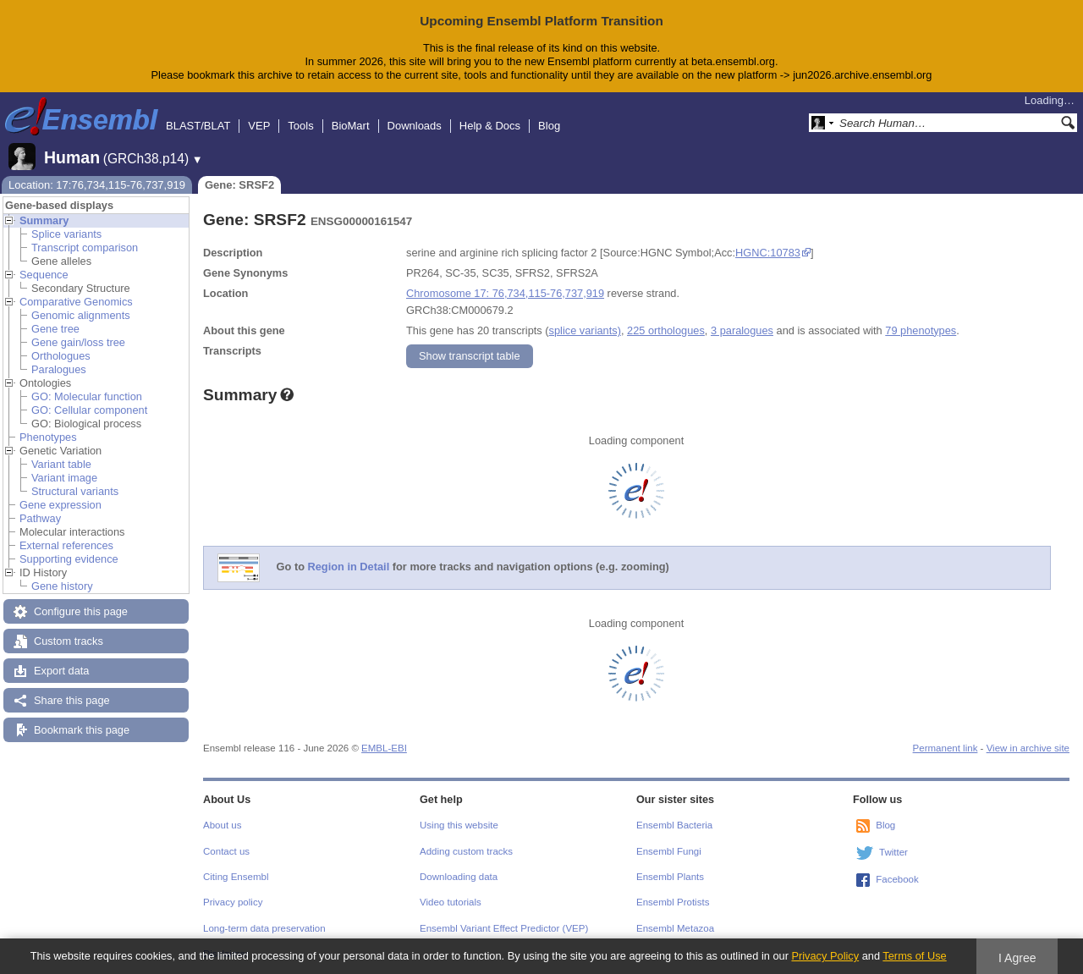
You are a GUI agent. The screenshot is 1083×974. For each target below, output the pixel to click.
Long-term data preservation (264, 928)
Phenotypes (48, 437)
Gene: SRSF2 (239, 185)
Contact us (226, 851)
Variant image (64, 477)
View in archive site (1028, 748)
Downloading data (459, 877)
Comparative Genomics (76, 301)
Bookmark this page (81, 730)
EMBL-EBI (384, 748)
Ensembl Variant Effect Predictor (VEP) (504, 928)
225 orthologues (666, 330)
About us (222, 825)
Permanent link (945, 748)
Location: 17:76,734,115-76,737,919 (96, 185)
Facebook (897, 879)
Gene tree (55, 328)
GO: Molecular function (86, 396)
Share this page (72, 700)
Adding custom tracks (466, 851)
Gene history (62, 586)
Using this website (459, 825)
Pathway (40, 518)
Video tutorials (450, 902)
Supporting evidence (68, 559)
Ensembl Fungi (668, 851)
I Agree (1017, 958)
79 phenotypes (920, 330)
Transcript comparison (84, 247)
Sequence (44, 274)
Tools (300, 125)
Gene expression (60, 504)
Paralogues (58, 369)
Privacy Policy (825, 955)
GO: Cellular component (89, 410)
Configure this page (81, 611)
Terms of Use (914, 955)
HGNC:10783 (767, 252)
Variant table (61, 464)
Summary (44, 220)
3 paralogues (742, 330)
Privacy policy (232, 902)
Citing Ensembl (235, 877)
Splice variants (66, 234)
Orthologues (61, 355)
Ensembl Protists (672, 902)
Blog (549, 125)
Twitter (893, 852)
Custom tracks (68, 641)
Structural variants (74, 491)
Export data (61, 670)
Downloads (415, 125)
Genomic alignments (80, 315)
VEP (259, 125)
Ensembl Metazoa (675, 928)
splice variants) (585, 330)
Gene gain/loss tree (78, 342)
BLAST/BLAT (198, 125)
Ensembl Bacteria (674, 825)
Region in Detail (349, 566)
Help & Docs (489, 125)
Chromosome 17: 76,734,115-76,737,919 (505, 293)
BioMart (351, 125)
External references (66, 545)
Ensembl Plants (670, 877)
